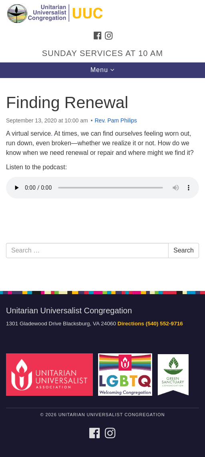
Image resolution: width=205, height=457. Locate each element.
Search (183, 250)
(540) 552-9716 (164, 324)
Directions (131, 324)
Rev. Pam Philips (116, 120)
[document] (102, 180)
